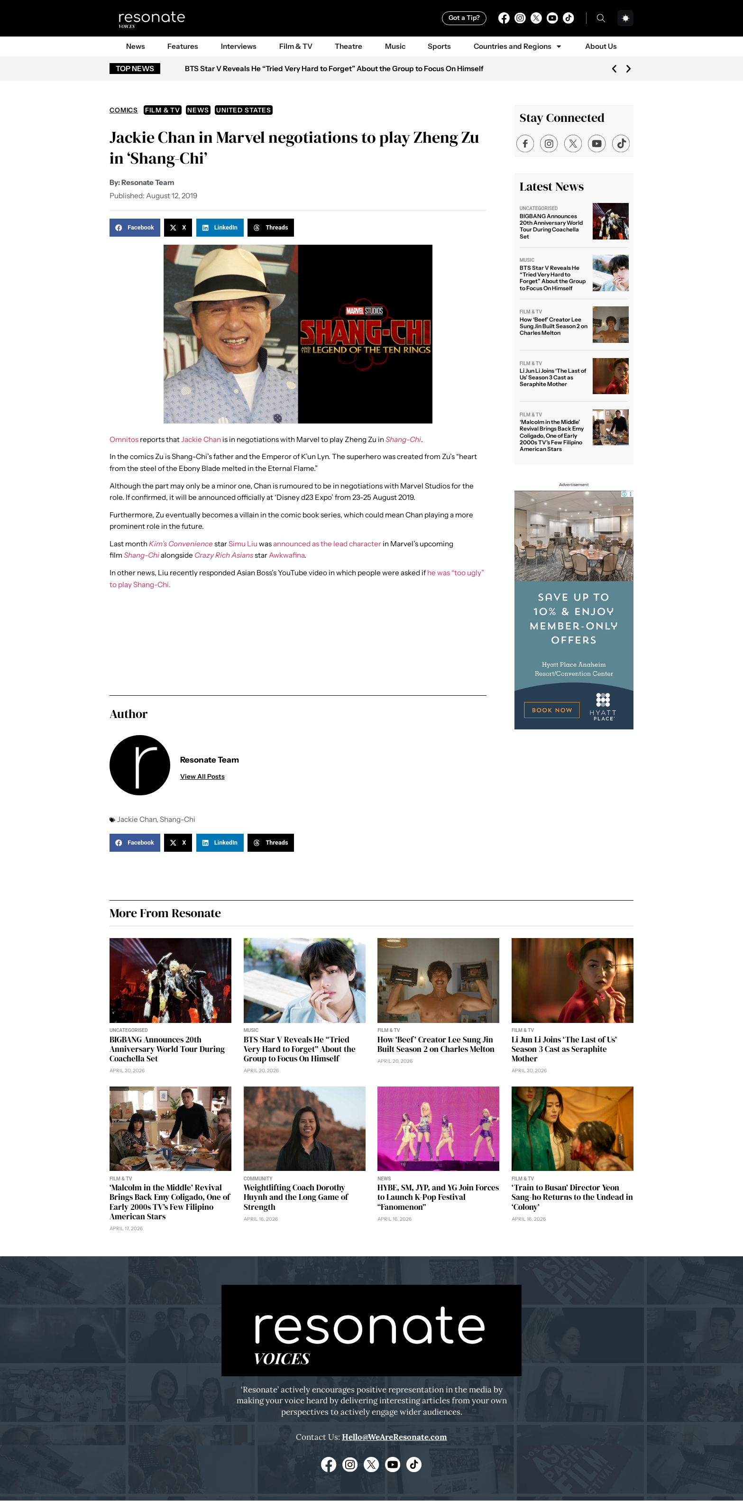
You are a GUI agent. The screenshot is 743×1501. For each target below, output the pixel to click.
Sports (439, 46)
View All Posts (202, 777)
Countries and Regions (518, 46)
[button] (614, 69)
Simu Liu (243, 543)
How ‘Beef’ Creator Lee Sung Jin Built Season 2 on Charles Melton (553, 326)
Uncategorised (539, 208)
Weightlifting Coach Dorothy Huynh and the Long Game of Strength (296, 1197)
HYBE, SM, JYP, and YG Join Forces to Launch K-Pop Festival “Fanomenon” (438, 1197)
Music (395, 46)
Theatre (348, 46)
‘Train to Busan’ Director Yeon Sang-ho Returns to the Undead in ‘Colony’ (572, 1197)
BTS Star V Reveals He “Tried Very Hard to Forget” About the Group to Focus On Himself (334, 68)
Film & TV (295, 46)
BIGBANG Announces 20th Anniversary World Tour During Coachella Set (551, 226)
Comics (124, 110)
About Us (601, 46)
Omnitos (124, 439)
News (135, 46)
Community (258, 1179)
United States (243, 110)
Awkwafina (286, 555)
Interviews (239, 46)
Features (182, 46)
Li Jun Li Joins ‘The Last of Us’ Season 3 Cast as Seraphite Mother (553, 377)
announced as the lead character (327, 543)
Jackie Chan (201, 439)
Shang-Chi (177, 819)
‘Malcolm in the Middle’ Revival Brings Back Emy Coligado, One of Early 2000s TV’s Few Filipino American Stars (552, 435)
